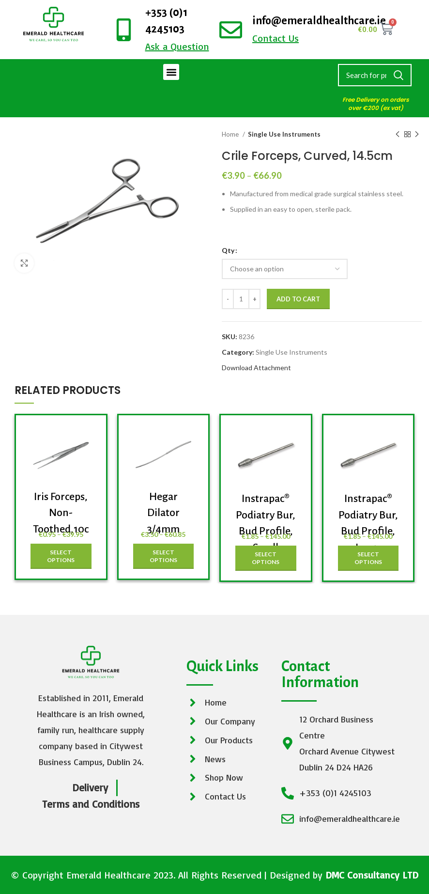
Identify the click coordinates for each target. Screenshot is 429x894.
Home (231, 134)
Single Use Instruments (284, 134)
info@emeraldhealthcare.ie (319, 21)
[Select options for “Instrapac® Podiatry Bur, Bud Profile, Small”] (265, 558)
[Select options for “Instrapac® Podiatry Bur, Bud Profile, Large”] (368, 558)
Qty (228, 250)
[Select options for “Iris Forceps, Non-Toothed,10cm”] (61, 556)
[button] (171, 72)
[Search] (375, 75)
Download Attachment (256, 367)
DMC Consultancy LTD (371, 875)
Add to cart (298, 299)
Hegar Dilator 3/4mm (163, 513)
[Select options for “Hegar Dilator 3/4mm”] (163, 556)
